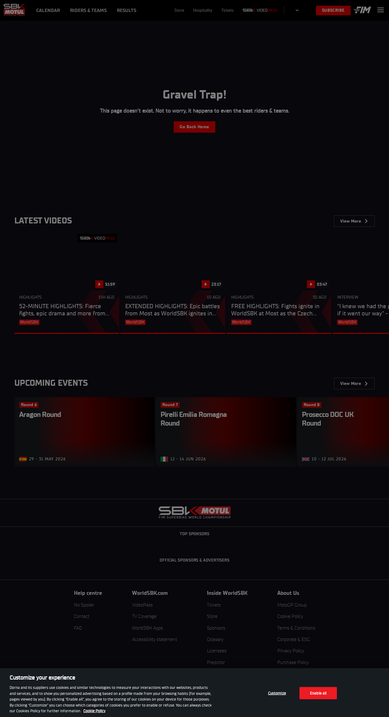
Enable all (318, 693)
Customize (277, 693)
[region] (194, 692)
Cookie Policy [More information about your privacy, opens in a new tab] (94, 711)
